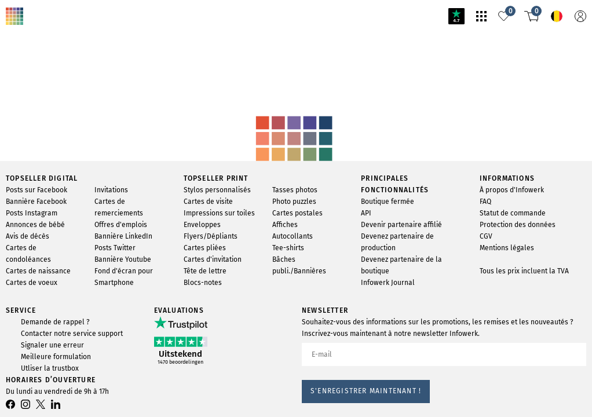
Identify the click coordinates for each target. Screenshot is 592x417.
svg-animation (91, 75)
